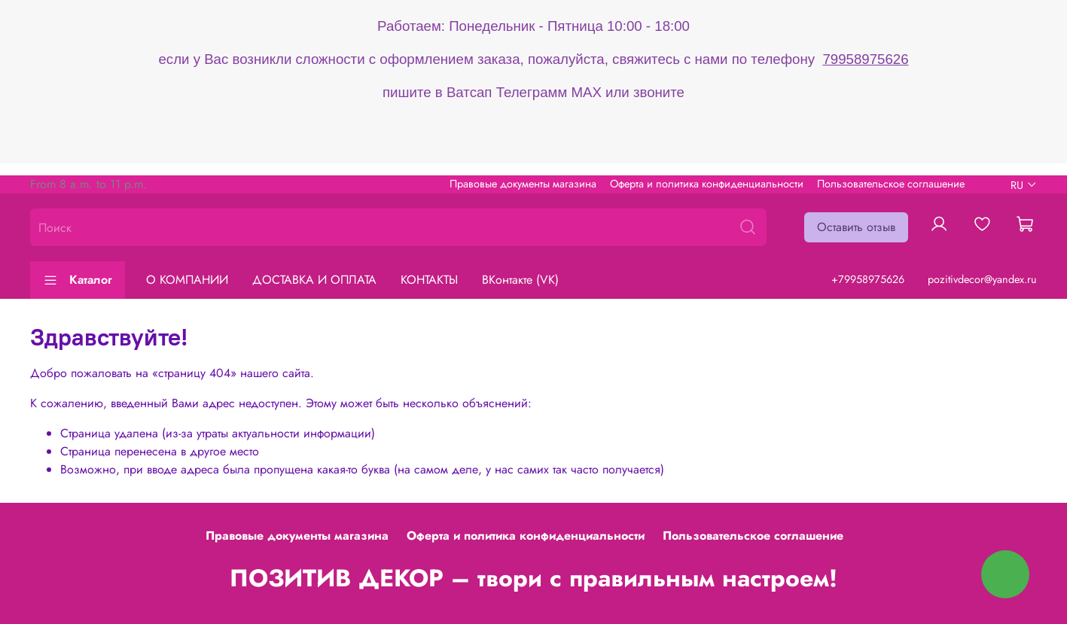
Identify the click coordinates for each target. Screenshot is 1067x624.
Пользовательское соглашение (891, 183)
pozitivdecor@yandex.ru (982, 279)
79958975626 (865, 59)
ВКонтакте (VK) (520, 279)
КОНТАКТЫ (429, 279)
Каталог (77, 279)
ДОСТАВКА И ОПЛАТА (314, 279)
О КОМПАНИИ (187, 279)
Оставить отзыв (856, 227)
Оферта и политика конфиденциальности (706, 183)
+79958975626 (867, 279)
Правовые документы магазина (523, 183)
